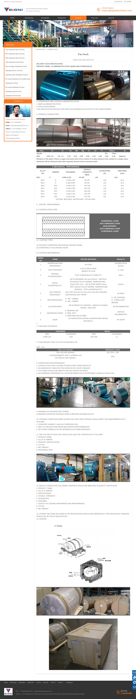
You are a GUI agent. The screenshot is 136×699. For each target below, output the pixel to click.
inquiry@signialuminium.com (19, 125)
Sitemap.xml (70, 682)
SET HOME (127, 1)
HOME (49, 49)
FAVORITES (118, 1)
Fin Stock (55, 49)
